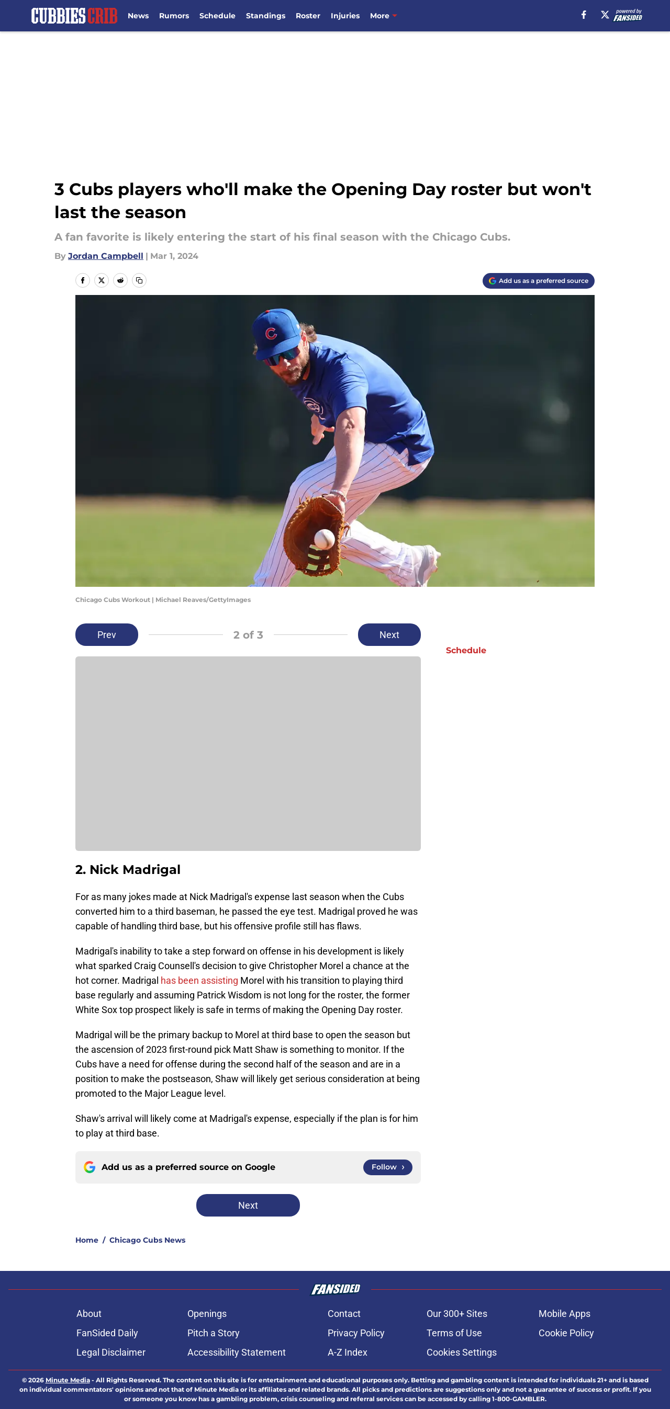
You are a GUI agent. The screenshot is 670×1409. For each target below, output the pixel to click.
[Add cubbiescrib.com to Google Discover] (539, 281)
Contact (344, 1313)
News (138, 15)
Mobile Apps (564, 1313)
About (89, 1313)
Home (86, 1240)
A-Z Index (347, 1352)
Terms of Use (454, 1332)
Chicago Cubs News (147, 1240)
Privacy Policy (356, 1332)
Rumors (174, 15)
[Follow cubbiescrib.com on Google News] (387, 1167)
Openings (207, 1313)
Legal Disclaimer (111, 1352)
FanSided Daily (107, 1332)
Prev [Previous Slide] (106, 634)
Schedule (217, 15)
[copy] (139, 280)
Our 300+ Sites (457, 1313)
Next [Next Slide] (389, 634)
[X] (605, 14)
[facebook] (584, 14)
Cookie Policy (566, 1332)
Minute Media (68, 1380)
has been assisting (199, 980)
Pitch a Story (213, 1332)
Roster (308, 15)
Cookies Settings (462, 1352)
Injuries (345, 15)
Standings (265, 15)
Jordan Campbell (105, 256)
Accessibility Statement (236, 1352)
